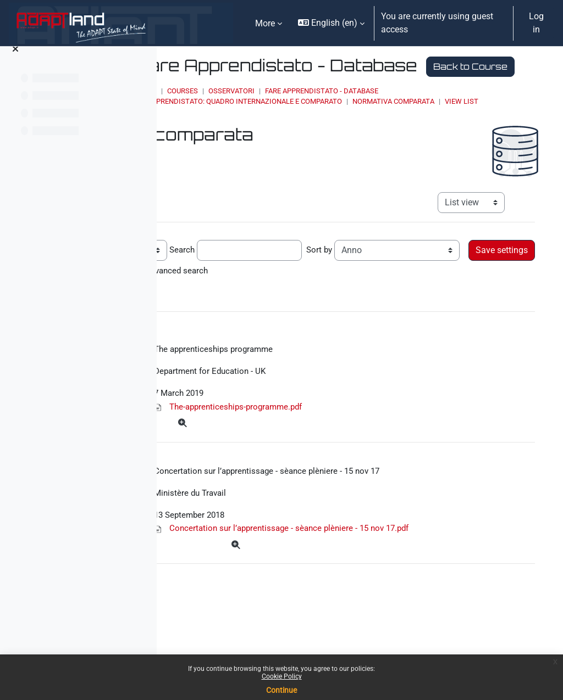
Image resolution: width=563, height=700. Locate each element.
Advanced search (428, 301)
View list (266, 131)
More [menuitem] (265, 23)
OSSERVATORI (333, 111)
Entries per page (216, 280)
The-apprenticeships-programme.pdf (368, 441)
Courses (284, 111)
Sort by (446, 280)
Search (307, 280)
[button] (331, 23)
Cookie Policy (282, 676)
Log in (536, 23)
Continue (281, 690)
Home (248, 111)
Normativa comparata (495, 121)
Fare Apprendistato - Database (423, 111)
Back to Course (287, 85)
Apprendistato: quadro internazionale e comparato (346, 121)
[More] (312, 459)
